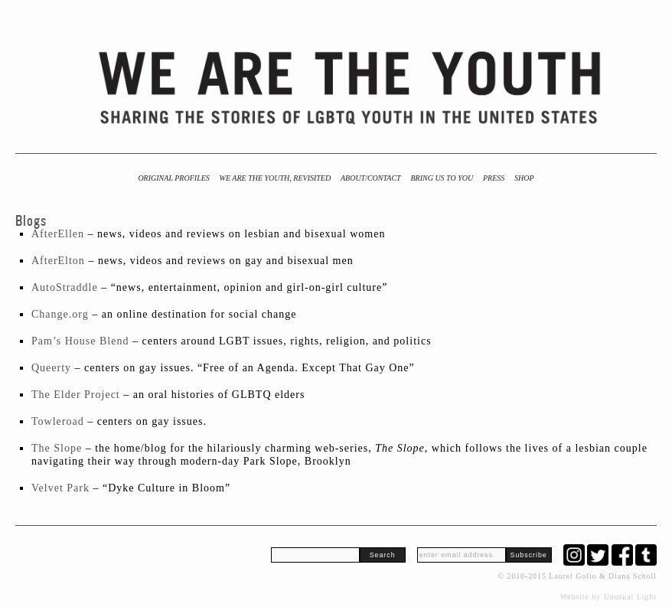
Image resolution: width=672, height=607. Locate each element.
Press (493, 178)
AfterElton (58, 260)
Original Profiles (173, 178)
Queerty (51, 368)
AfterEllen (57, 234)
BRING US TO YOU (441, 178)
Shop (524, 178)
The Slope (56, 448)
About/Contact (371, 178)
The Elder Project (75, 394)
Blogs (31, 221)
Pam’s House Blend (80, 341)
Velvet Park (60, 488)
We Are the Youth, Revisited (275, 178)
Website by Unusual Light (608, 596)
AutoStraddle (64, 287)
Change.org (60, 314)
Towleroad (57, 421)
